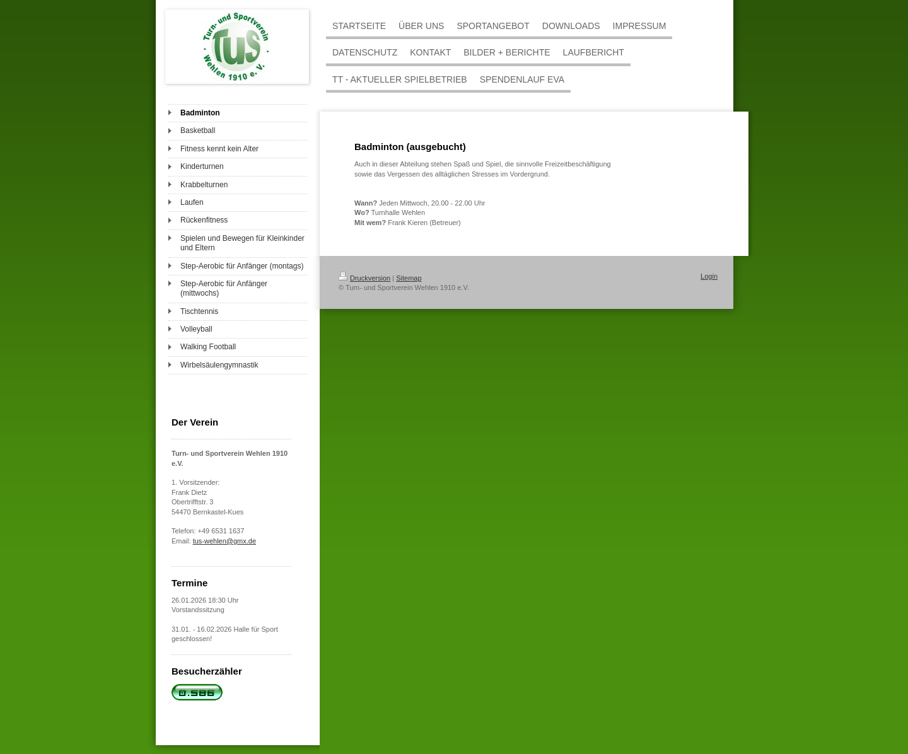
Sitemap (408, 278)
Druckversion (364, 278)
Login (709, 276)
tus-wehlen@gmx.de (224, 541)
